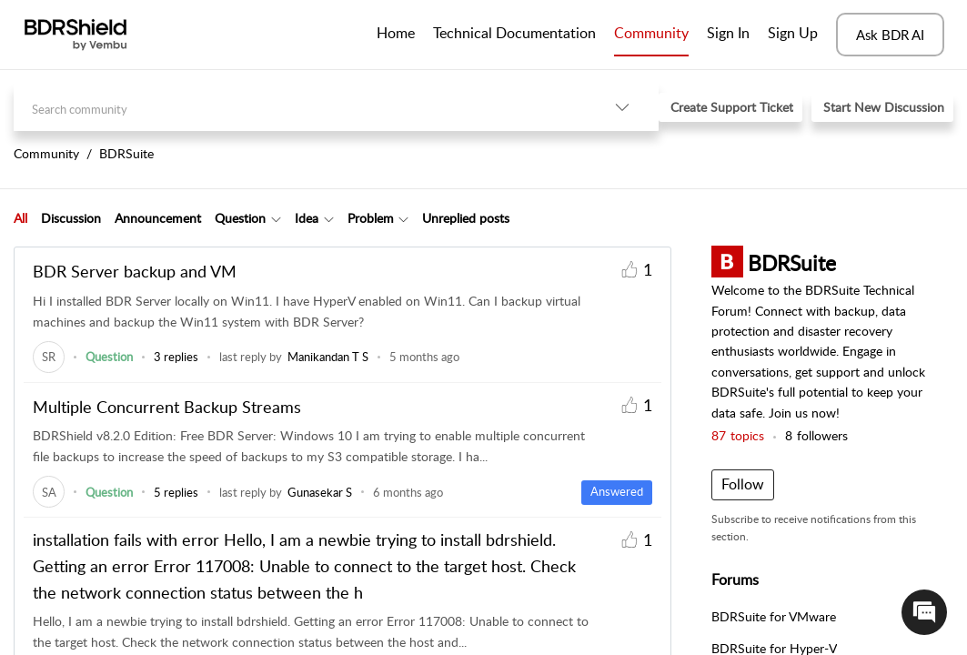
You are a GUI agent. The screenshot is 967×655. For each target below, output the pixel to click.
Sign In (728, 33)
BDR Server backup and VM (135, 271)
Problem (371, 218)
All (20, 218)
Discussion (71, 218)
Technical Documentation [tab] (514, 33)
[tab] (20, 218)
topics (737, 435)
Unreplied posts (465, 218)
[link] (49, 356)
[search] (300, 107)
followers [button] (816, 435)
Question (240, 218)
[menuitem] (728, 34)
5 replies (176, 492)
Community (651, 33)
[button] (622, 107)
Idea (306, 218)
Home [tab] (396, 33)
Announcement (158, 218)
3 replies (176, 356)
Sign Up (793, 33)
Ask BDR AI (890, 34)
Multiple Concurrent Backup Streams (167, 407)
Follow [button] (742, 484)
